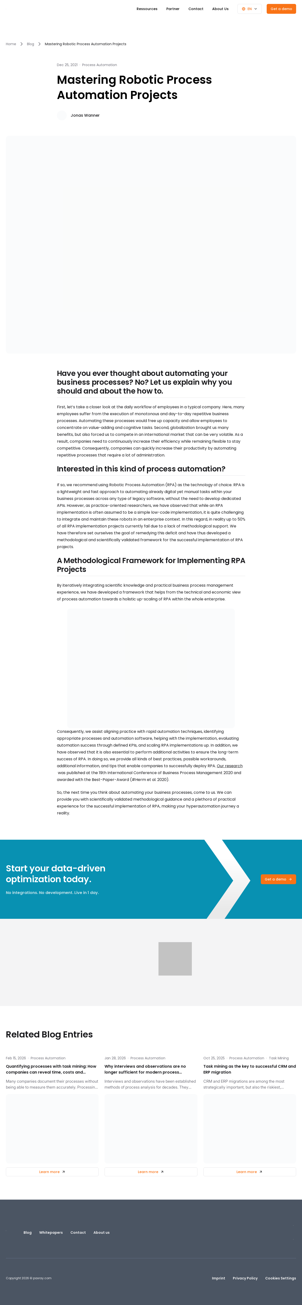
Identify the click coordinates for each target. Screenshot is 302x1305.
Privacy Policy (245, 1278)
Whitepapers (51, 1232)
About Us (220, 8)
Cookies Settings (280, 1278)
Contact (195, 8)
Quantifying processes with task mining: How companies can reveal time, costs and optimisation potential (51, 1069)
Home (11, 44)
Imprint (218, 1278)
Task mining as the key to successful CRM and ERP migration (249, 1069)
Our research (230, 766)
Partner (173, 8)
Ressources (147, 8)
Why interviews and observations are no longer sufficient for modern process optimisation (145, 1069)
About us (101, 1232)
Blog (30, 44)
